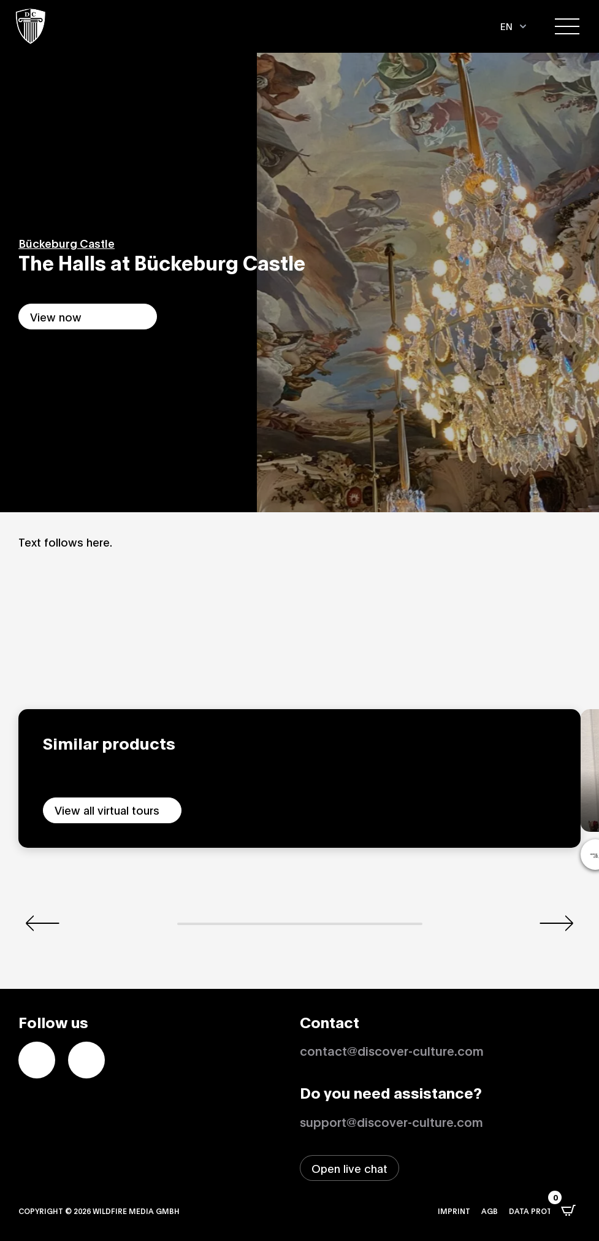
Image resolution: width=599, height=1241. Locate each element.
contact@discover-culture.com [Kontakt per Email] (392, 1050)
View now (56, 316)
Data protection (545, 1210)
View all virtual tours (107, 809)
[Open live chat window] (349, 1168)
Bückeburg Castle (66, 243)
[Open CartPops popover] (568, 1210)
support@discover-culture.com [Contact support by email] (391, 1121)
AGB (489, 1210)
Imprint (454, 1210)
